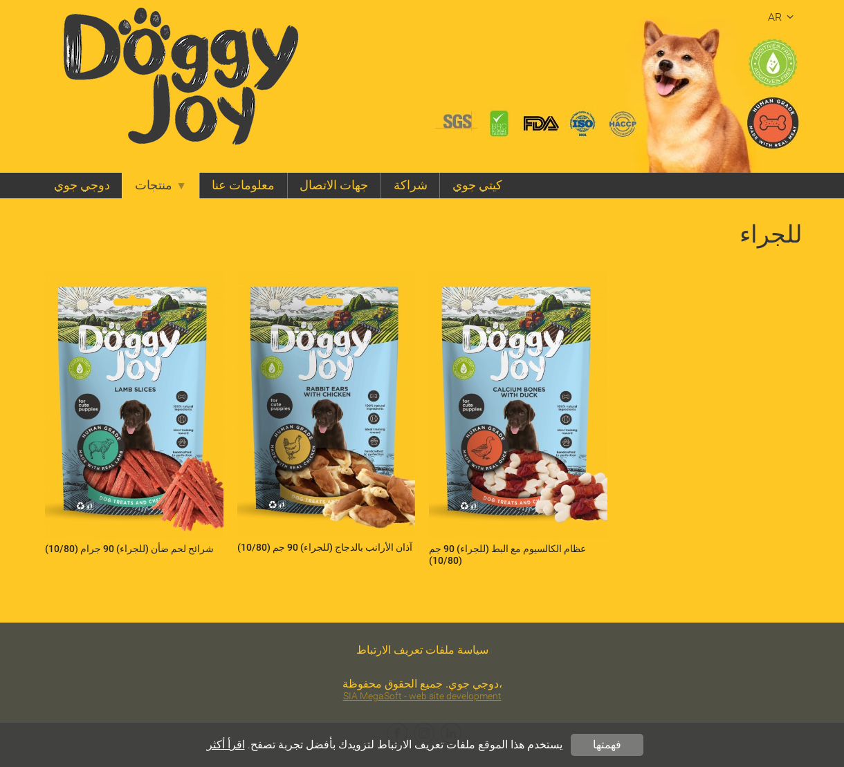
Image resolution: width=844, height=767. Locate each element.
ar (783, 16)
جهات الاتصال (334, 185)
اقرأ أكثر (226, 744)
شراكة (411, 185)
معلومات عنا (243, 185)
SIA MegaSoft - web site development (422, 696)
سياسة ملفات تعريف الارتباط (422, 649)
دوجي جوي (82, 185)
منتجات (161, 185)
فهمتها (607, 744)
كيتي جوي (477, 185)
